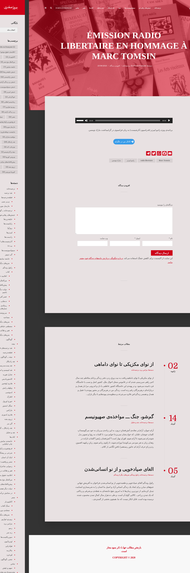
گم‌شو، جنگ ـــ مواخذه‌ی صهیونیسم (90, 416)
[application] (95, 120)
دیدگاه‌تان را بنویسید (136, 205)
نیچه (90, 8)
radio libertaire (118, 160)
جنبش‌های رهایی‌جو (116, 8)
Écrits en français (35, 8)
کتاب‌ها (62, 8)
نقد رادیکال (82, 8)
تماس (48, 8)
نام (142, 238)
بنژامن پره (115, 370)
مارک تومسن (87, 160)
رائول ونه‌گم (105, 475)
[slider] (98, 120)
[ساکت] (57, 120)
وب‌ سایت (75, 238)
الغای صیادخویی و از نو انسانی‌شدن (90, 469)
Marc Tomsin (135, 160)
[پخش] (140, 120)
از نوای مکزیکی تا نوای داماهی (95, 364)
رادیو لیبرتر (101, 160)
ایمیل (108, 238)
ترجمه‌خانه (129, 8)
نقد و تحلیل (71, 8)
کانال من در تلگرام (95, 141)
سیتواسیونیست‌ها (101, 8)
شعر (55, 8)
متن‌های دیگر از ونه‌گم (93, 475)
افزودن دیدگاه (86, 66)
